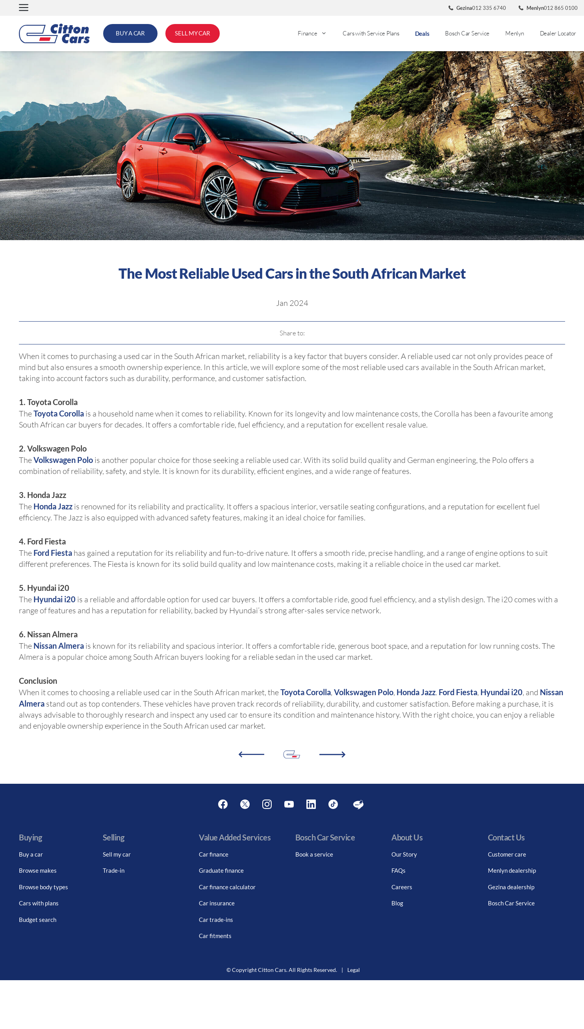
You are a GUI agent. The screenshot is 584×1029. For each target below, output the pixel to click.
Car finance (213, 854)
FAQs (398, 870)
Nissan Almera (58, 645)
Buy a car (31, 854)
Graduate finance (221, 870)
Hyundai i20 (54, 599)
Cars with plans (39, 903)
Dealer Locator (558, 33)
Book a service (314, 854)
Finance (316, 33)
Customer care (507, 854)
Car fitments (215, 935)
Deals (422, 33)
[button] (23, 8)
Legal (353, 969)
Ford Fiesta (52, 552)
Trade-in (113, 870)
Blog (397, 903)
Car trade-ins (216, 919)
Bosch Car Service (467, 33)
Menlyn (514, 33)
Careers (401, 886)
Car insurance (217, 903)
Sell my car (117, 854)
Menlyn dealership (512, 870)
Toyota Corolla (58, 413)
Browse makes (38, 870)
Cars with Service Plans (371, 33)
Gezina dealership (511, 886)
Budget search (37, 919)
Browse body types (43, 886)
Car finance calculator (227, 886)
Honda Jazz (52, 506)
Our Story (404, 854)
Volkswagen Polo (63, 460)
